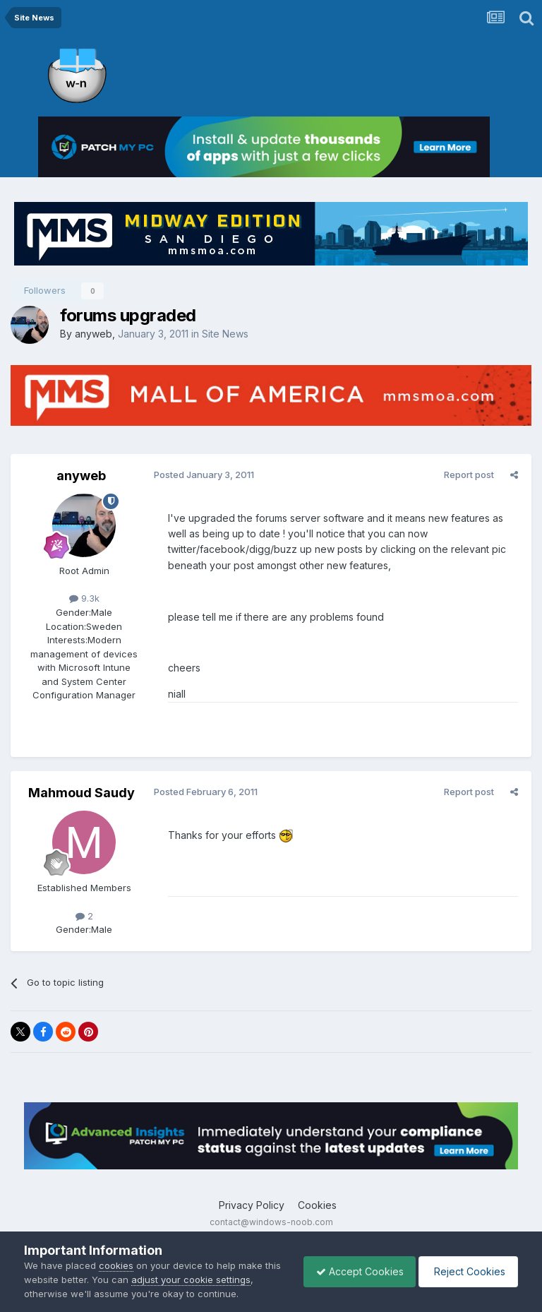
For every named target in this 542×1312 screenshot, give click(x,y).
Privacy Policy (251, 1205)
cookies (116, 1265)
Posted (202, 474)
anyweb (93, 334)
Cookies (317, 1205)
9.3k (84, 598)
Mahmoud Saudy (81, 792)
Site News (225, 334)
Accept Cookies (353, 1271)
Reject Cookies (466, 1271)
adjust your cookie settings (209, 1279)
